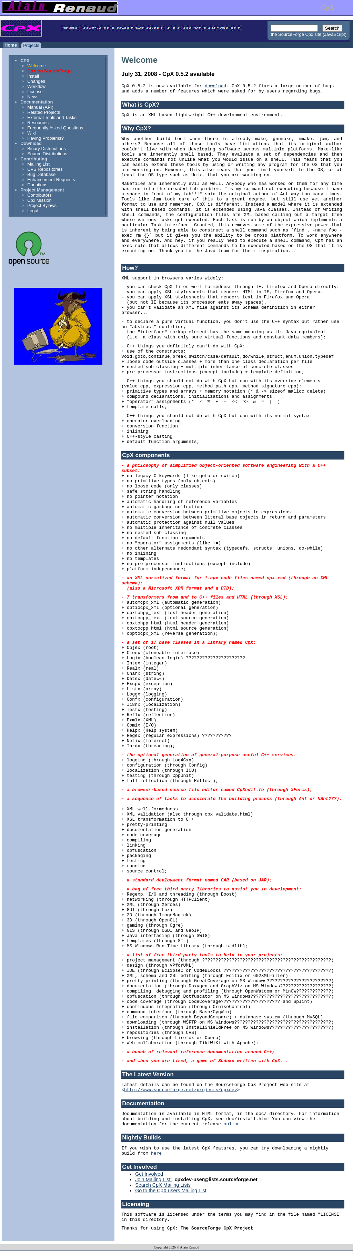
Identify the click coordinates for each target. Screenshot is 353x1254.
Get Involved (149, 1174)
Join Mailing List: (153, 1179)
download (215, 86)
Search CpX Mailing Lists (163, 1185)
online (232, 1124)
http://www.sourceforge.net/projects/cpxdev (180, 1090)
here (156, 1153)
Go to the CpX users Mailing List (170, 1190)
